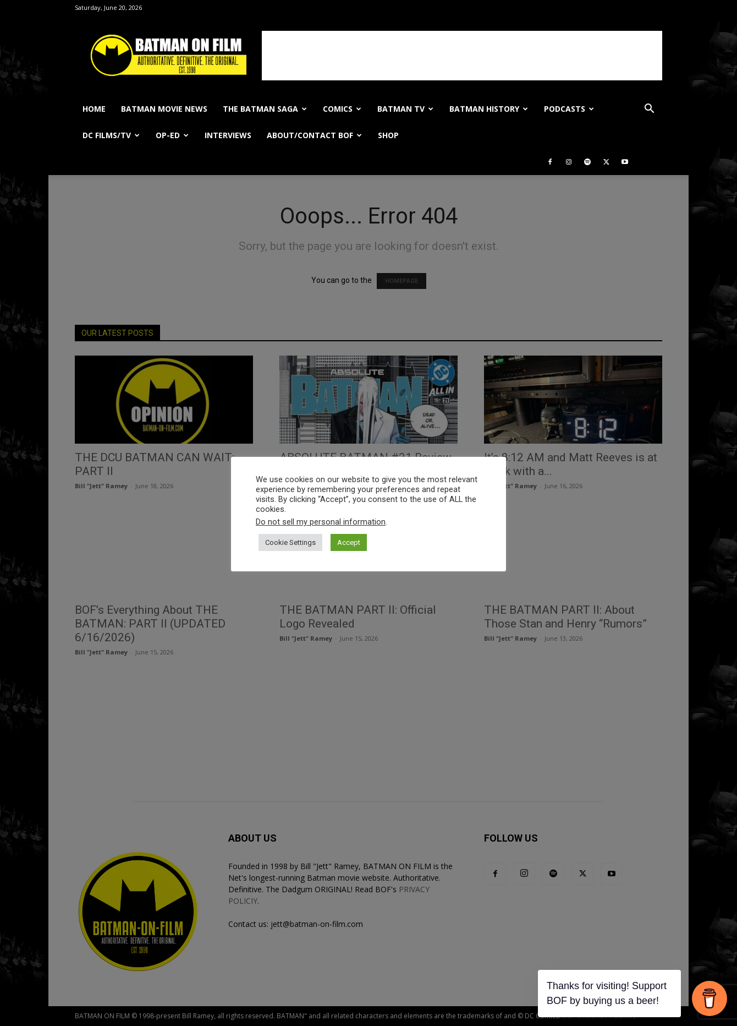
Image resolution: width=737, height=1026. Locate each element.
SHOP (388, 135)
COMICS (342, 108)
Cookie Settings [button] (290, 542)
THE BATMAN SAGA (265, 108)
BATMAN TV (405, 108)
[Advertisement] (462, 55)
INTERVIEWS (228, 135)
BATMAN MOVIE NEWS (164, 108)
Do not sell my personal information (321, 522)
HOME (94, 108)
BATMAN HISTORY (488, 108)
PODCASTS (569, 108)
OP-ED (172, 135)
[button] (649, 110)
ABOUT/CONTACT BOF (314, 135)
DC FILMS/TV (111, 135)
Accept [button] (348, 542)
